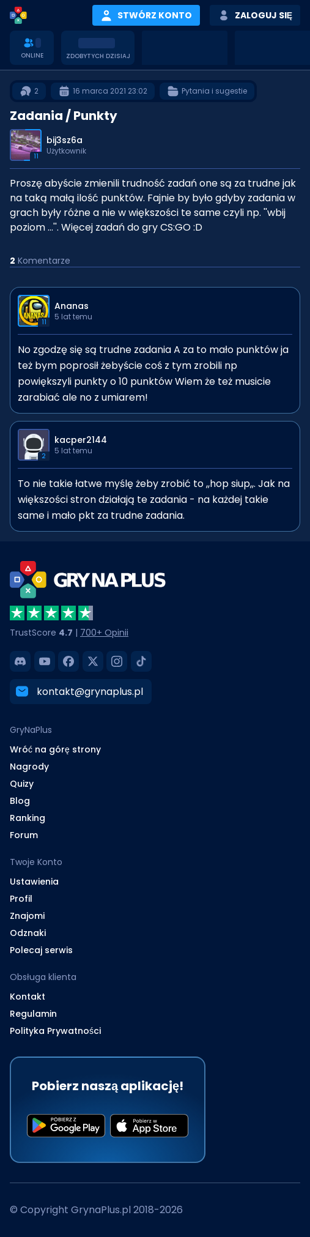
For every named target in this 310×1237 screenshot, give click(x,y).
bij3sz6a (64, 140)
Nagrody (29, 766)
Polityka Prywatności (55, 1031)
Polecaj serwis (41, 950)
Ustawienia (34, 881)
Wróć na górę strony (55, 749)
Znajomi (27, 916)
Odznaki (28, 933)
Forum (24, 835)
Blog (20, 801)
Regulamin (33, 1014)
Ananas (71, 306)
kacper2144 (80, 440)
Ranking (27, 818)
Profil (21, 899)
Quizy (22, 784)
